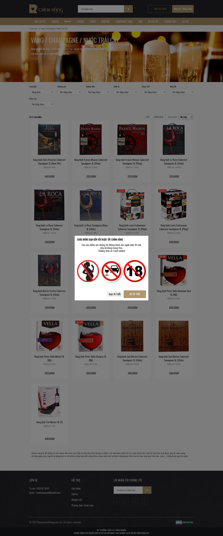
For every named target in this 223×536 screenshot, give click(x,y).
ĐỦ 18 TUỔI (135, 294)
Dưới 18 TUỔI (115, 294)
